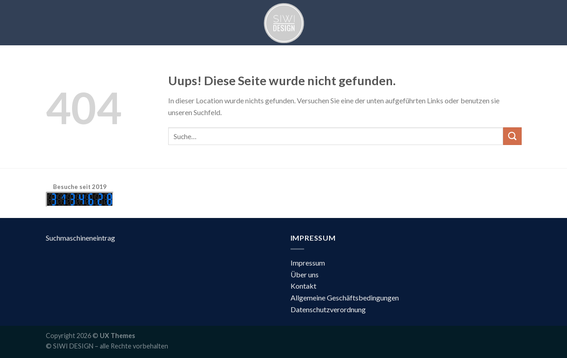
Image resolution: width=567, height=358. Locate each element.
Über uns (305, 274)
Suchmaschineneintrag (80, 237)
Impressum (308, 262)
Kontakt (303, 285)
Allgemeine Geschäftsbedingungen (345, 297)
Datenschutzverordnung (328, 309)
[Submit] (512, 136)
